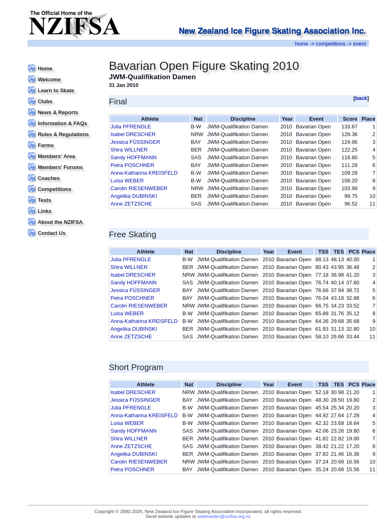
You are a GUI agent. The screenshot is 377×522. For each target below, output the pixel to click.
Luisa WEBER (127, 181)
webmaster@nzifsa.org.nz (224, 516)
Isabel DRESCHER (133, 134)
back (361, 98)
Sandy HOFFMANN (133, 157)
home (301, 44)
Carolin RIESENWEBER (138, 188)
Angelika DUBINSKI (133, 196)
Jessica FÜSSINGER (135, 142)
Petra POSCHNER (132, 165)
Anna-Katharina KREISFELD (144, 173)
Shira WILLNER (128, 150)
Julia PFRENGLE (130, 126)
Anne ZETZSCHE (131, 204)
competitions (330, 44)
